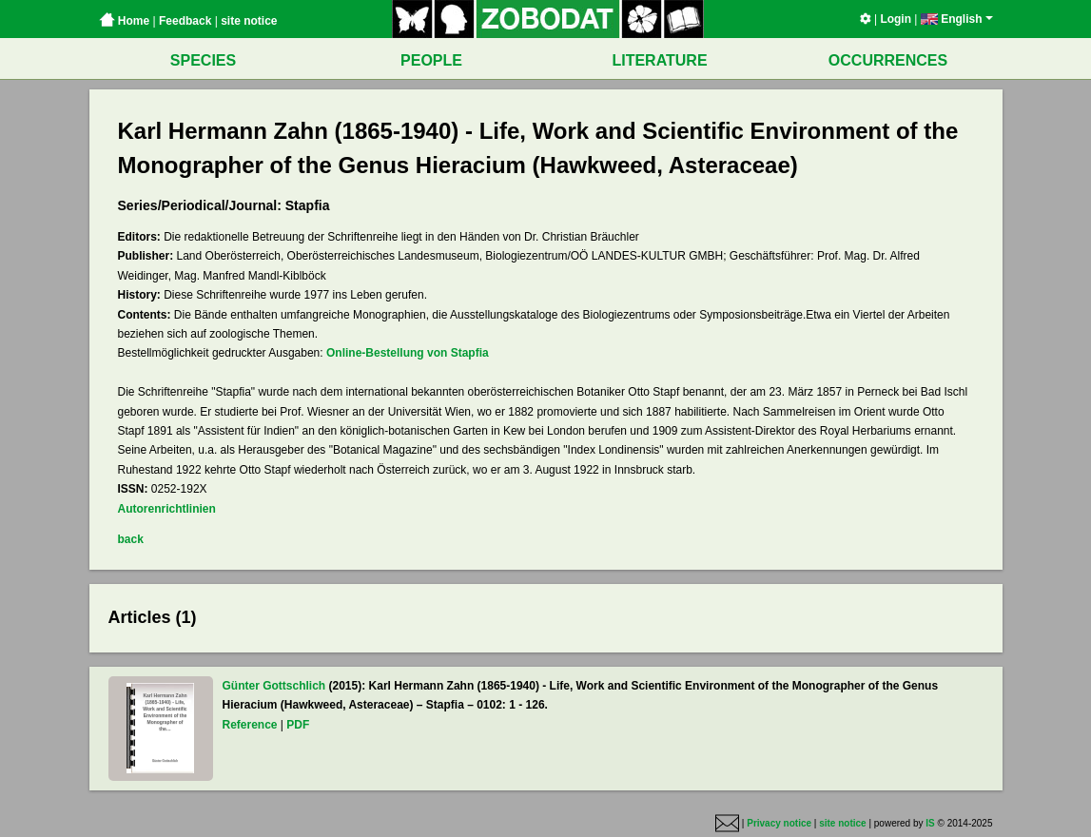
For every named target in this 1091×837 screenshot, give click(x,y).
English (957, 19)
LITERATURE (659, 60)
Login (895, 19)
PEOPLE (431, 60)
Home (124, 21)
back (131, 539)
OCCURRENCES (887, 60)
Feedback (185, 21)
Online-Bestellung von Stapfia (407, 353)
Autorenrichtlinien (167, 509)
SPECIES (203, 60)
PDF (297, 724)
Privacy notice (779, 823)
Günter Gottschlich (274, 685)
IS (929, 823)
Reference (250, 724)
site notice (249, 21)
